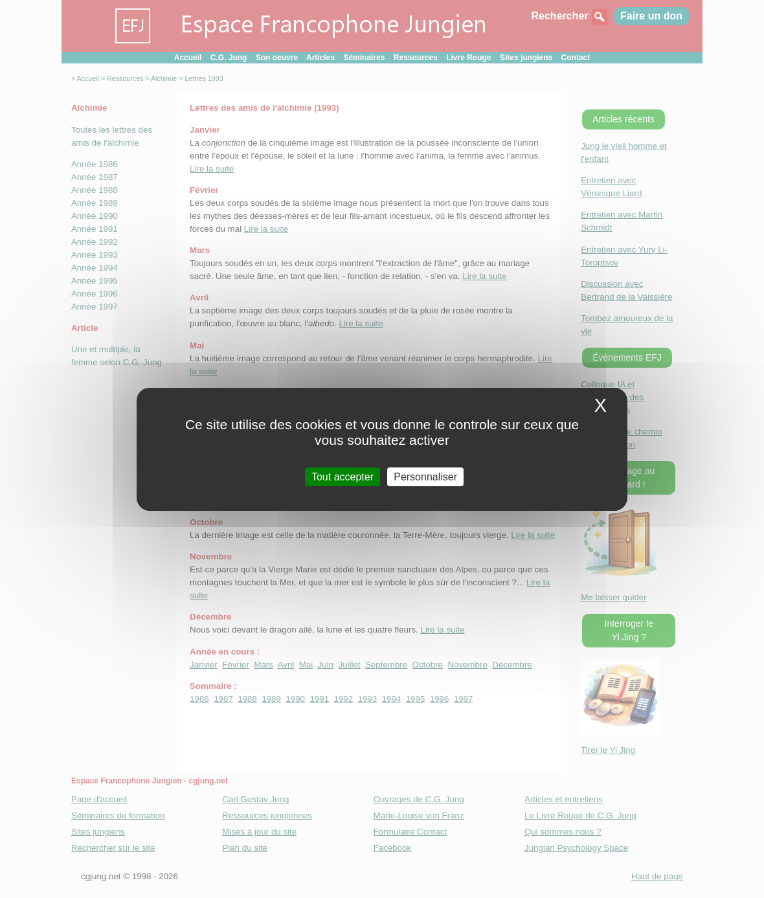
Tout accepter (342, 476)
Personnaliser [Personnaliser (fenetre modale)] (425, 476)
